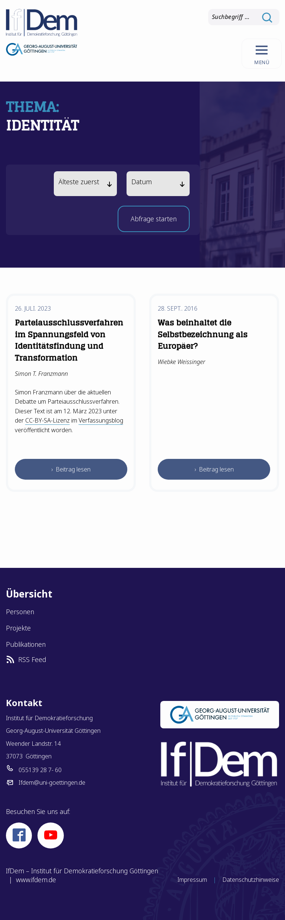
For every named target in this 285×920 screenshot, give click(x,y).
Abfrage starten (154, 221)
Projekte (18, 627)
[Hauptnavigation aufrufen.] (261, 54)
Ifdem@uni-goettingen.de (52, 782)
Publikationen (26, 644)
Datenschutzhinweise (250, 880)
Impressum (192, 880)
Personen (20, 611)
